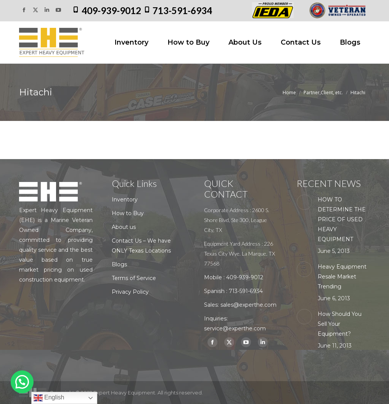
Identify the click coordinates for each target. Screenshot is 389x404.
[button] (22, 381)
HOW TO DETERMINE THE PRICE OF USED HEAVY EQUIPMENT (342, 219)
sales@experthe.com (248, 304)
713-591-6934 (182, 10)
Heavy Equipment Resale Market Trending (342, 276)
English (49, 397)
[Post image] (304, 202)
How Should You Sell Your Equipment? (340, 324)
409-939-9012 (111, 10)
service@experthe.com (235, 328)
